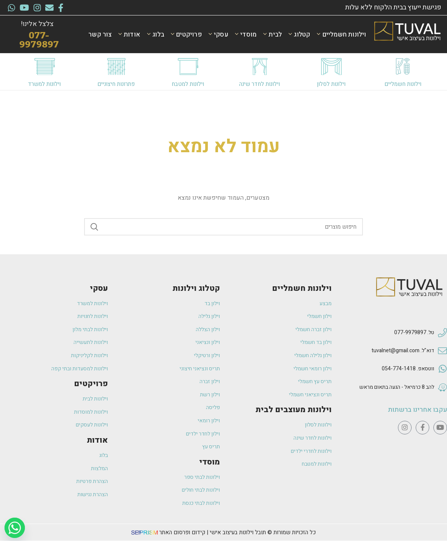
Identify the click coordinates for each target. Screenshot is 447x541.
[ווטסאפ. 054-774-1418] (442, 369)
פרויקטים (91, 384)
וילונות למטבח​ (188, 84)
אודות (97, 440)
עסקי (99, 288)
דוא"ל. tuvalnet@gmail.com (403, 351)
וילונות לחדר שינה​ (259, 84)
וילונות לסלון (331, 84)
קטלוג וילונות (196, 288)
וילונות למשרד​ (44, 84)
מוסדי (209, 462)
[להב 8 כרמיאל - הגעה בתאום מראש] (442, 387)
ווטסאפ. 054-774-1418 (408, 369)
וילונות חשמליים (402, 84)
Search (94, 226)
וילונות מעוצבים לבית (293, 410)
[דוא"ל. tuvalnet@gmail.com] (442, 351)
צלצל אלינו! (37, 24)
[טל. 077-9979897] (442, 333)
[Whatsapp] (15, 528)
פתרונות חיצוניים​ (116, 84)
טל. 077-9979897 (414, 332)
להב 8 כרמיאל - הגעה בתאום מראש (396, 387)
